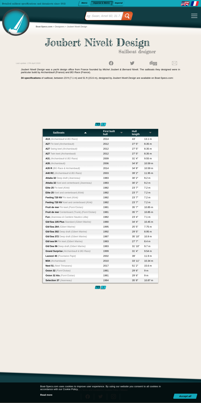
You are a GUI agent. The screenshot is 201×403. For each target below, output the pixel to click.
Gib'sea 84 (65, 241)
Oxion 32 (59, 271)
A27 (61, 144)
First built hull (113, 133)
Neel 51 (59, 266)
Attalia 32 (64, 178)
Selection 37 (59, 280)
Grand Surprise (69, 251)
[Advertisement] (100, 101)
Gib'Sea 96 (66, 246)
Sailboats (70, 132)
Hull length (142, 133)
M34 (56, 261)
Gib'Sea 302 (67, 232)
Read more (46, 395)
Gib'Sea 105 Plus (69, 222)
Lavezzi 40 (61, 256)
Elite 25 (58, 188)
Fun (68, 217)
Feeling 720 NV (63, 197)
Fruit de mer (65, 207)
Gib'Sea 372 (67, 236)
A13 (62, 139)
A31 (62, 159)
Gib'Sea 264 (61, 227)
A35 (56, 163)
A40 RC (64, 173)
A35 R (64, 168)
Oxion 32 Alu (61, 275)
